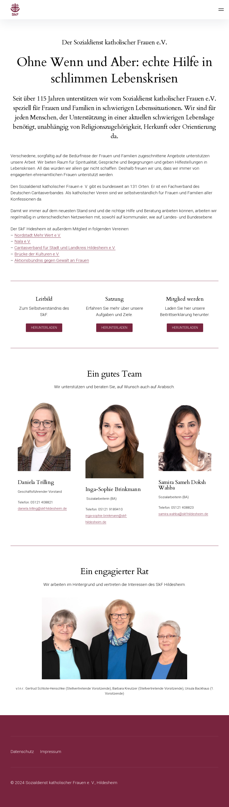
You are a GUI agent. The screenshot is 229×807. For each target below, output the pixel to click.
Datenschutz (22, 751)
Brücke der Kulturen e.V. (36, 254)
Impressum (50, 751)
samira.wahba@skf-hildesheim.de (183, 514)
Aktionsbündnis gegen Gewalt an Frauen (51, 260)
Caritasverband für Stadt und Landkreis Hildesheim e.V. (64, 247)
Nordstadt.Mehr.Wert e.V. (37, 235)
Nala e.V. (22, 241)
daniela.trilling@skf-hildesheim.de (42, 508)
